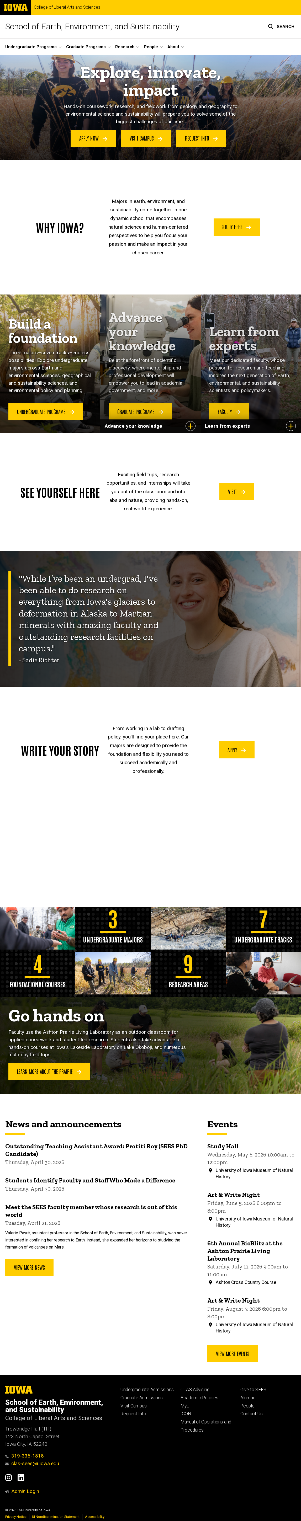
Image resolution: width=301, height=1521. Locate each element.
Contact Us (251, 1413)
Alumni (247, 1397)
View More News (29, 1267)
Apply (237, 749)
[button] (281, 26)
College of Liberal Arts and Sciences (67, 7)
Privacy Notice (16, 1517)
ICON (186, 1413)
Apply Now (93, 138)
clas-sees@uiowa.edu (32, 1463)
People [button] (151, 46)
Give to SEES (253, 1389)
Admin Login (25, 1491)
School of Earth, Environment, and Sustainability (92, 26)
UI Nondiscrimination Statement (56, 1517)
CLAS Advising (195, 1389)
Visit (236, 491)
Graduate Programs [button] (86, 46)
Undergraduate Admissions (147, 1389)
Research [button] (124, 46)
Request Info (201, 138)
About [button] (173, 46)
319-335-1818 (24, 1456)
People (247, 1405)
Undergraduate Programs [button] (31, 46)
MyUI (186, 1405)
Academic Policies (199, 1397)
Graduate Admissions (141, 1397)
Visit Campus (146, 138)
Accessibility (94, 1517)
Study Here (236, 226)
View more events (232, 1353)
